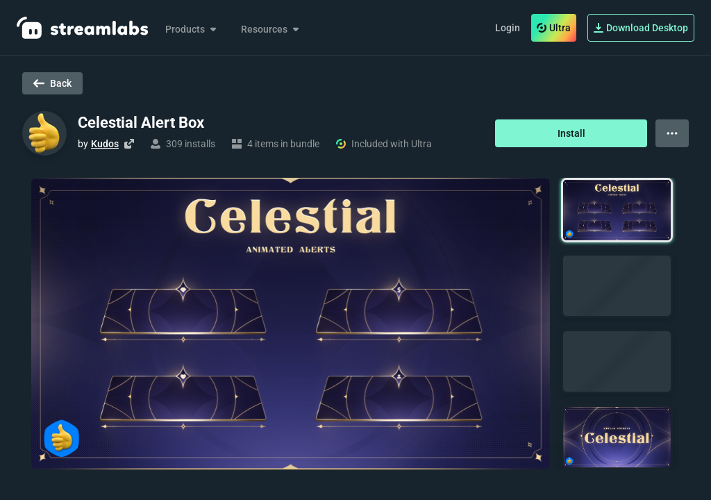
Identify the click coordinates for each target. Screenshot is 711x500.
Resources (271, 29)
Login (507, 27)
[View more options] (672, 133)
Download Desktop (641, 27)
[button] (617, 210)
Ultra (554, 27)
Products (192, 29)
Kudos (105, 143)
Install (571, 133)
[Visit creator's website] (129, 144)
